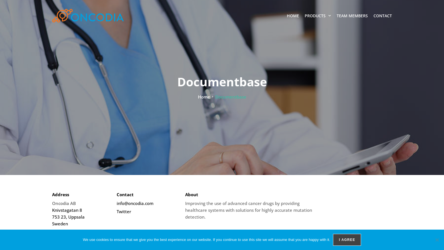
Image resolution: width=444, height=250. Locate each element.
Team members (352, 15)
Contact (382, 15)
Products (318, 16)
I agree (347, 240)
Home (293, 15)
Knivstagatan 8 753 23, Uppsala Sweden (68, 217)
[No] (437, 240)
